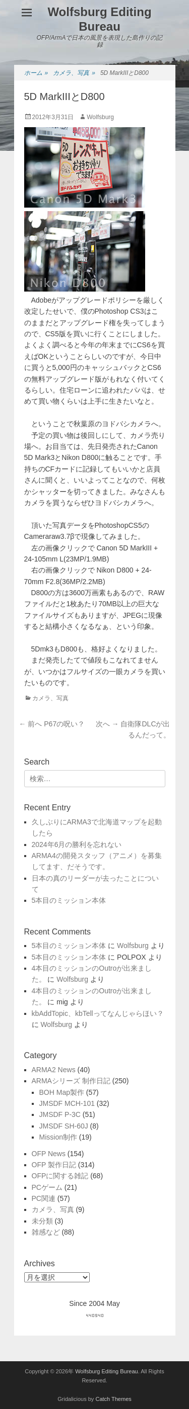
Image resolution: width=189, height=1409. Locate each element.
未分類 (42, 1221)
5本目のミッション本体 (69, 900)
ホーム (36, 73)
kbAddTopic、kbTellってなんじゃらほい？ (98, 1013)
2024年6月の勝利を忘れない (77, 844)
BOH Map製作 (61, 1092)
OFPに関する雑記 (60, 1176)
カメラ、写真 (74, 73)
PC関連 (43, 1198)
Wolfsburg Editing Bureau (99, 19)
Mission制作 (58, 1137)
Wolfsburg (100, 117)
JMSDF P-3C (60, 1114)
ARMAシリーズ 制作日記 (71, 1081)
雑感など (46, 1232)
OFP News (49, 1154)
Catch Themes (113, 1399)
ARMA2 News (54, 1070)
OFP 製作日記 (54, 1165)
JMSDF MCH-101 (67, 1103)
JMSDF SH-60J (63, 1126)
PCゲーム (47, 1187)
